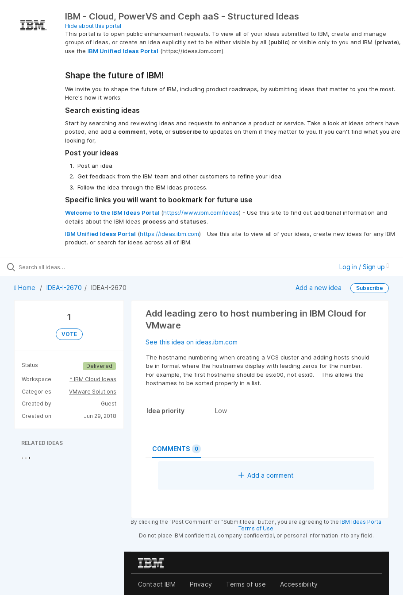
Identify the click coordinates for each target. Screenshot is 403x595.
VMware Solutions (92, 391)
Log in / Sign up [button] (364, 266)
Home (25, 287)
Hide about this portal (93, 26)
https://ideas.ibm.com (169, 233)
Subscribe (369, 288)
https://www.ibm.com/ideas (201, 212)
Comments (176, 448)
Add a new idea (319, 287)
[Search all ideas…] (59, 267)
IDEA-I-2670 (64, 287)
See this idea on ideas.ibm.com (192, 342)
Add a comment (266, 475)
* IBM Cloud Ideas (92, 379)
